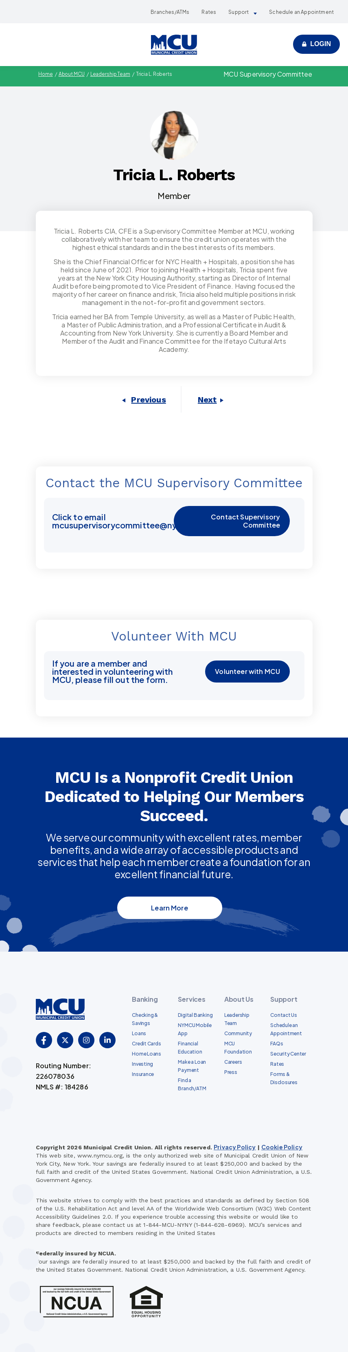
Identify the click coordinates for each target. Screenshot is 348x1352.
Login (320, 43)
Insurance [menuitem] (143, 1074)
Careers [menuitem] (233, 1061)
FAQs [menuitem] (276, 1043)
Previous (148, 399)
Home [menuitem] (44, 74)
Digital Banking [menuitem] (195, 1015)
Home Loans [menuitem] (146, 1053)
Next (207, 399)
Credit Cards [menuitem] (146, 1043)
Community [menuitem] (238, 1033)
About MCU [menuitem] (71, 74)
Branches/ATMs (170, 12)
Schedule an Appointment (301, 12)
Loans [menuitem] (139, 1033)
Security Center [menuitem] (288, 1053)
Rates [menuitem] (277, 1063)
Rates (208, 12)
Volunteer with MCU (247, 671)
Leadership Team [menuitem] (110, 74)
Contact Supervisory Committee (245, 521)
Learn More (169, 907)
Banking (145, 998)
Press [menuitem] (230, 1072)
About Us (239, 998)
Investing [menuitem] (142, 1063)
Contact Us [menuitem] (283, 1015)
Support (238, 12)
